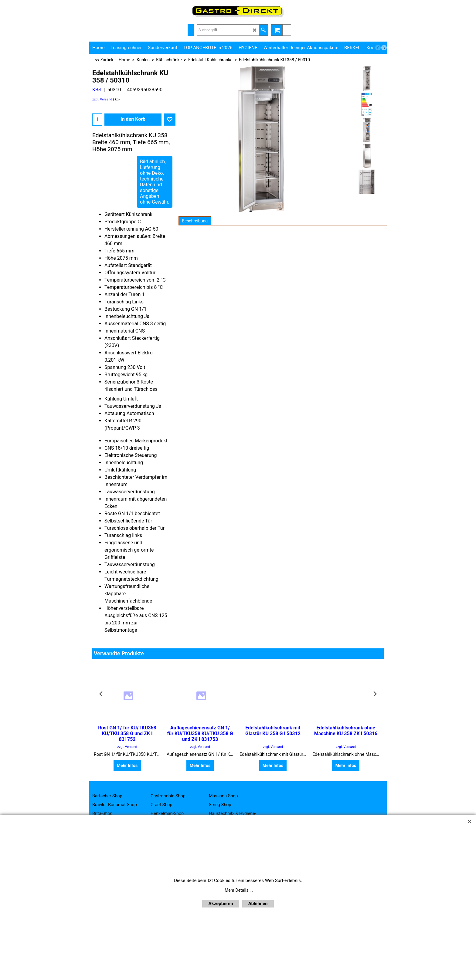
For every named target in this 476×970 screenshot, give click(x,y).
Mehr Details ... (239, 890)
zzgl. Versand (102, 99)
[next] (384, 47)
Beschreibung (195, 220)
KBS (96, 90)
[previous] (378, 47)
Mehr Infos (127, 765)
